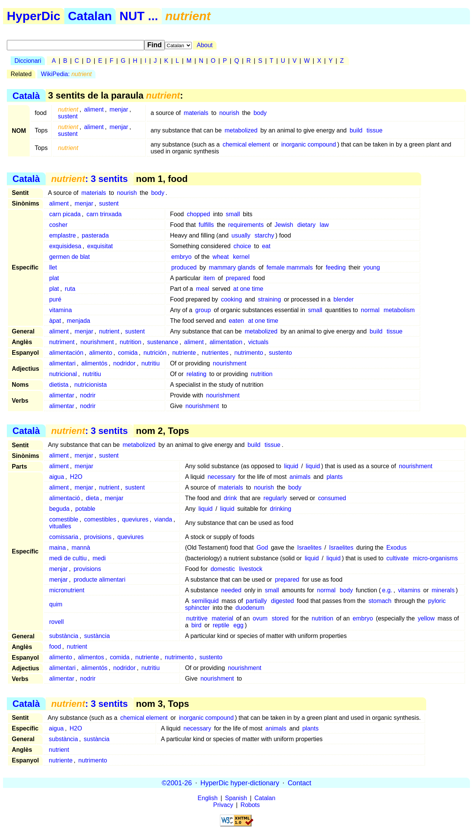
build (356, 130)
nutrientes (215, 352)
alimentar (61, 395)
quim (55, 604)
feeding (336, 267)
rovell (56, 622)
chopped (198, 214)
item (209, 278)
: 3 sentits (89, 179)
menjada (78, 320)
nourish (229, 113)
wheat (221, 257)
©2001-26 (177, 782)
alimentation (226, 342)
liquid (291, 466)
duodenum (250, 607)
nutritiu (151, 363)
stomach (379, 601)
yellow (426, 618)
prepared (238, 278)
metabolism (399, 310)
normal (370, 310)
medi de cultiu (68, 558)
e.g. (387, 590)
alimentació (64, 498)
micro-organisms (435, 558)
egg (238, 625)
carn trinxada (104, 214)
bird (196, 625)
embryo (181, 257)
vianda (163, 519)
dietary (306, 225)
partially (256, 601)
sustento (280, 352)
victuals (258, 342)
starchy (264, 235)
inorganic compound (308, 144)
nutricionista (90, 384)
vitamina (60, 310)
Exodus (396, 547)
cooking (231, 299)
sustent (68, 116)
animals (300, 477)
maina (57, 547)
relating (196, 374)
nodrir (88, 395)
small (233, 214)
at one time (248, 288)
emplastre (62, 235)
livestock (250, 569)
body (260, 113)
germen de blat (69, 257)
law (324, 225)
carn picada (65, 214)
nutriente (184, 352)
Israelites (309, 547)
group (203, 310)
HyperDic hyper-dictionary (240, 782)
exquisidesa (65, 246)
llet (53, 267)
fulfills (206, 225)
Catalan (90, 16)
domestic (222, 569)
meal (202, 288)
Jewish (284, 225)
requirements (246, 225)
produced (184, 267)
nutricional (63, 374)
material (222, 618)
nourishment (97, 342)
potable (85, 509)
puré (55, 299)
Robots (250, 805)
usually (240, 235)
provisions (97, 537)
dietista (58, 384)
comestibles (100, 519)
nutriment (62, 342)
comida (128, 352)
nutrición (154, 352)
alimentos (91, 657)
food (55, 646)
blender (343, 299)
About (205, 45)
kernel (241, 257)
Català (26, 95)
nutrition (130, 342)
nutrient (109, 331)
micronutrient (66, 590)
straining (269, 299)
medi (99, 558)
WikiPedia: (66, 74)
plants (334, 477)
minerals (443, 590)
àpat (55, 320)
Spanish (236, 798)
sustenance (162, 342)
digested (282, 601)
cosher (58, 225)
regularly (275, 498)
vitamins (409, 590)
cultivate (397, 558)
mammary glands (232, 267)
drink (230, 498)
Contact (299, 782)
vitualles (60, 526)
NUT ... (138, 16)
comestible (63, 519)
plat (54, 278)
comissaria (63, 537)
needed (231, 590)
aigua (56, 477)
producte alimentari (99, 579)
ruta (70, 288)
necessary (221, 477)
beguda (59, 509)
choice (242, 246)
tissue (374, 130)
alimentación (66, 352)
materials (196, 113)
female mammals (289, 267)
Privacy (223, 805)
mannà (81, 547)
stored (280, 618)
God (262, 547)
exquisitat (100, 246)
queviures (135, 519)
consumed (332, 498)
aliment (94, 109)
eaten (236, 320)
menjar (119, 109)
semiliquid (205, 601)
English (207, 798)
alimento (100, 352)
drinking (280, 509)
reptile (221, 625)
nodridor (124, 363)
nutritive (196, 618)
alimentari (62, 363)
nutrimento (248, 352)
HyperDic (34, 16)
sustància (97, 636)
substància (63, 636)
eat (266, 246)
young (371, 267)
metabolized (241, 130)
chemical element (246, 144)
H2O (76, 477)
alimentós (94, 363)
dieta (92, 498)
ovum (260, 618)
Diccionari (27, 60)
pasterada (95, 235)
